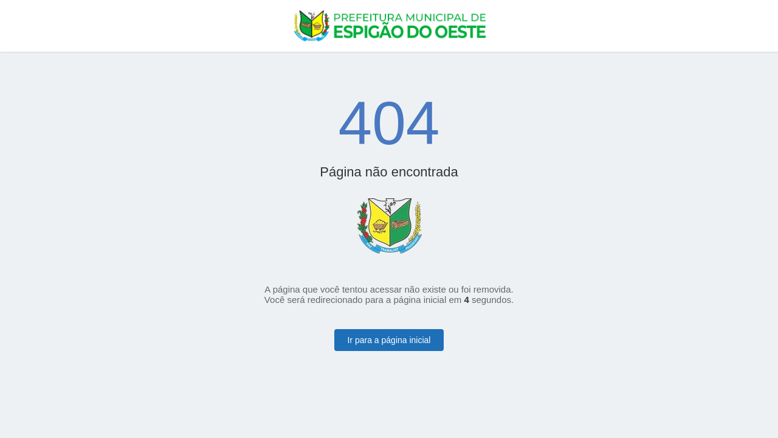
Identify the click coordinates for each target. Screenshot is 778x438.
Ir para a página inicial (389, 340)
